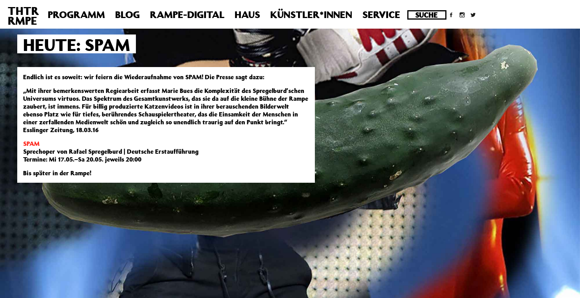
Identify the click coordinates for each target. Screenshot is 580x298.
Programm (76, 14)
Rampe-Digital (187, 14)
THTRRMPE (23, 16)
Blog (127, 14)
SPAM (31, 143)
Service (381, 14)
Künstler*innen (311, 14)
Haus (247, 14)
